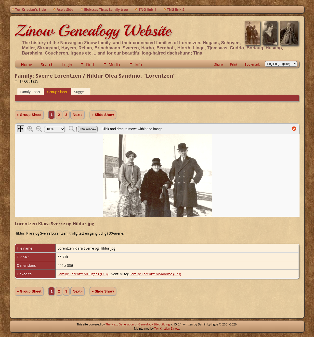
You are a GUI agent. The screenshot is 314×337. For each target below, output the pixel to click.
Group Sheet (57, 91)
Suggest (80, 91)
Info (138, 64)
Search (47, 64)
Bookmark (252, 64)
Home (26, 64)
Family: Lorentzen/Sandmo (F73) (155, 274)
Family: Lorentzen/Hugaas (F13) (83, 274)
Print (233, 64)
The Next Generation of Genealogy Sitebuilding (137, 324)
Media (114, 64)
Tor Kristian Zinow (166, 328)
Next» (77, 115)
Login (67, 64)
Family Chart (30, 91)
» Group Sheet (29, 115)
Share (218, 64)
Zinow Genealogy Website (93, 30)
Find (90, 64)
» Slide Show (103, 115)
